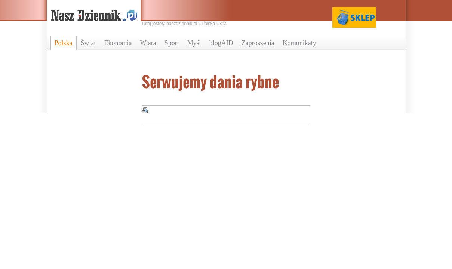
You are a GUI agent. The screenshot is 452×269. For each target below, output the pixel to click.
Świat (88, 43)
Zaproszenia (258, 43)
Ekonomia (118, 43)
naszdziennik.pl (181, 23)
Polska (64, 43)
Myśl (194, 43)
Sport (171, 43)
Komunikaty (299, 43)
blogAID (221, 43)
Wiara (148, 43)
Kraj (223, 23)
